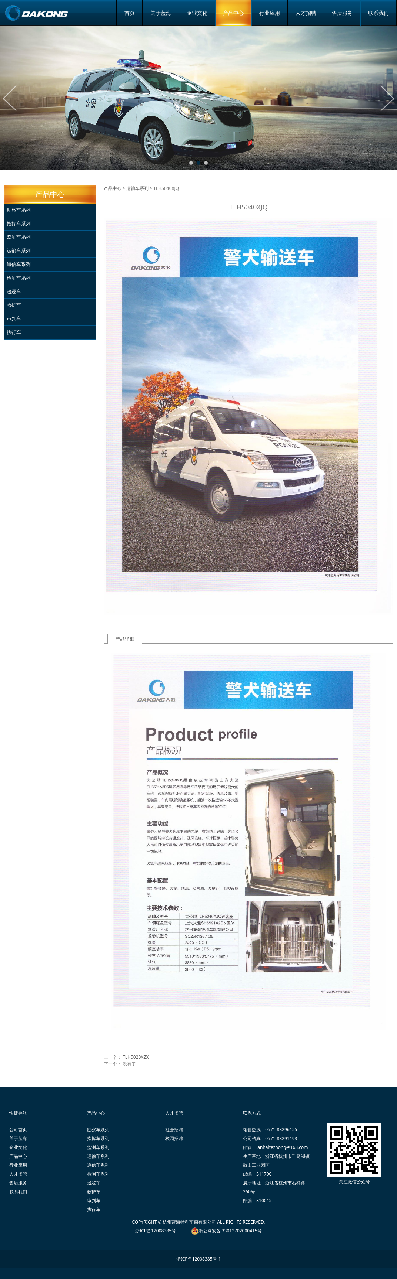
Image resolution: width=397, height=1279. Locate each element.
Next (387, 98)
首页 (129, 12)
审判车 (14, 318)
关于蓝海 (160, 12)
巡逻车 (14, 291)
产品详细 (124, 638)
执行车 (14, 332)
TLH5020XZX (136, 1057)
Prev (10, 98)
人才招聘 (306, 12)
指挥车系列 (19, 223)
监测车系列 (19, 236)
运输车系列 (19, 250)
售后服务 (342, 12)
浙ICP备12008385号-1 (198, 1259)
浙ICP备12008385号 (155, 1231)
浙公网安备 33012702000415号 (230, 1231)
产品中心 (233, 12)
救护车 (14, 304)
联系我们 (378, 12)
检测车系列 (19, 277)
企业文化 (197, 12)
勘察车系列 (19, 210)
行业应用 (269, 12)
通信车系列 (19, 264)
